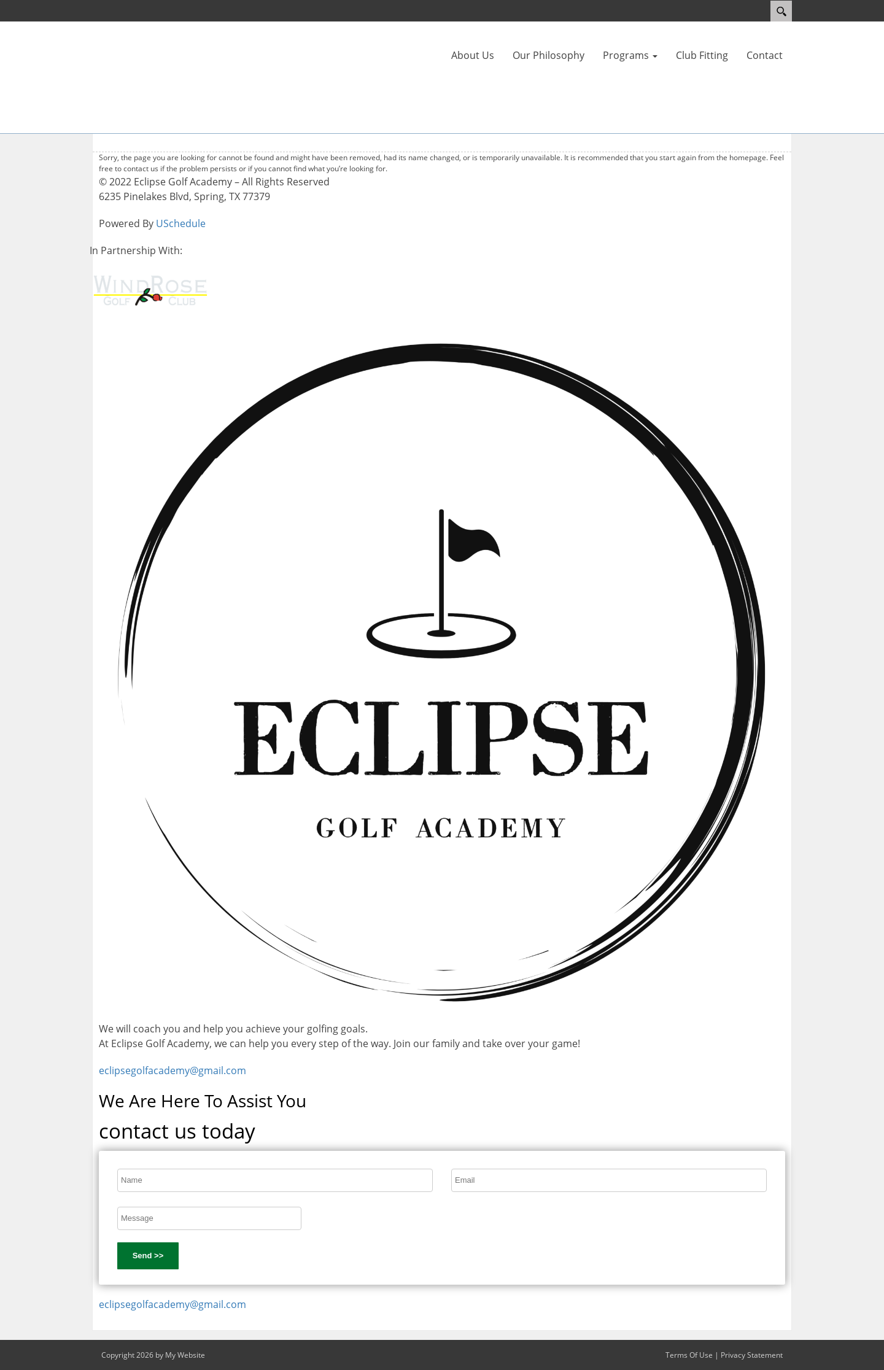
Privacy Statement (752, 1355)
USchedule (181, 223)
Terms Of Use (689, 1355)
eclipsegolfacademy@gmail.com (172, 1070)
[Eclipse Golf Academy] (129, 76)
